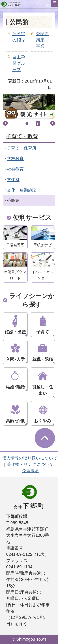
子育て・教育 (22, 136)
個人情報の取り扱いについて (30, 458)
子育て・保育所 (21, 148)
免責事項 (30, 470)
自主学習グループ (18, 63)
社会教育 (15, 169)
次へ (52, 123)
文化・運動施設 (21, 190)
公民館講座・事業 (42, 40)
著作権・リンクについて (30, 464)
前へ (5, 123)
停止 (38, 123)
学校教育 (15, 158)
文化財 (13, 179)
